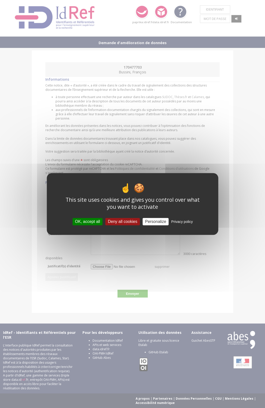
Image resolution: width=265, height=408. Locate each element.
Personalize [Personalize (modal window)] (155, 221)
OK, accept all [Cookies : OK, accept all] (87, 221)
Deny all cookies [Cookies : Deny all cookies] (122, 221)
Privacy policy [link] (182, 222)
